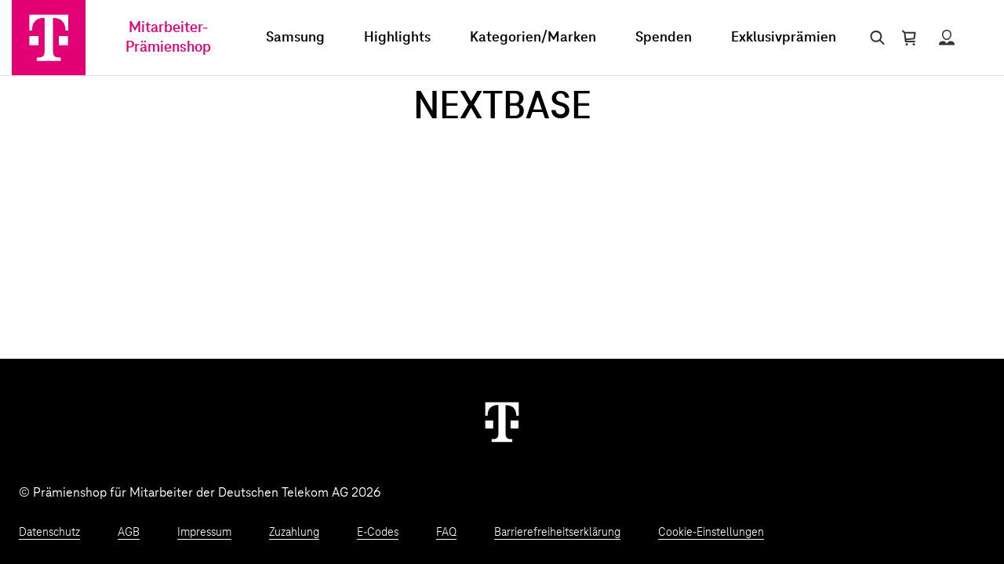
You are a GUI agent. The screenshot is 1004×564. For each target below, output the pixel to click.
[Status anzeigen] (946, 37)
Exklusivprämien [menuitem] (783, 37)
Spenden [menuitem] (663, 37)
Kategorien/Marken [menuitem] (533, 37)
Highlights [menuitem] (397, 37)
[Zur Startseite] (49, 37)
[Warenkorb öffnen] (909, 37)
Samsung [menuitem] (295, 37)
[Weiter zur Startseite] (502, 421)
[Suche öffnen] (874, 37)
